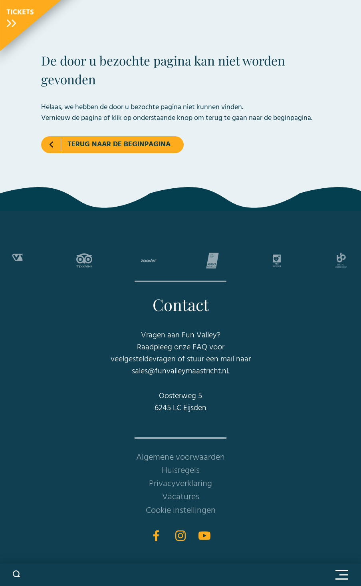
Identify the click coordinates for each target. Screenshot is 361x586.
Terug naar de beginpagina (119, 144)
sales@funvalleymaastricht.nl (180, 371)
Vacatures (180, 497)
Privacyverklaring (180, 483)
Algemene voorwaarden (180, 457)
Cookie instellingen (181, 511)
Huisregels (181, 470)
